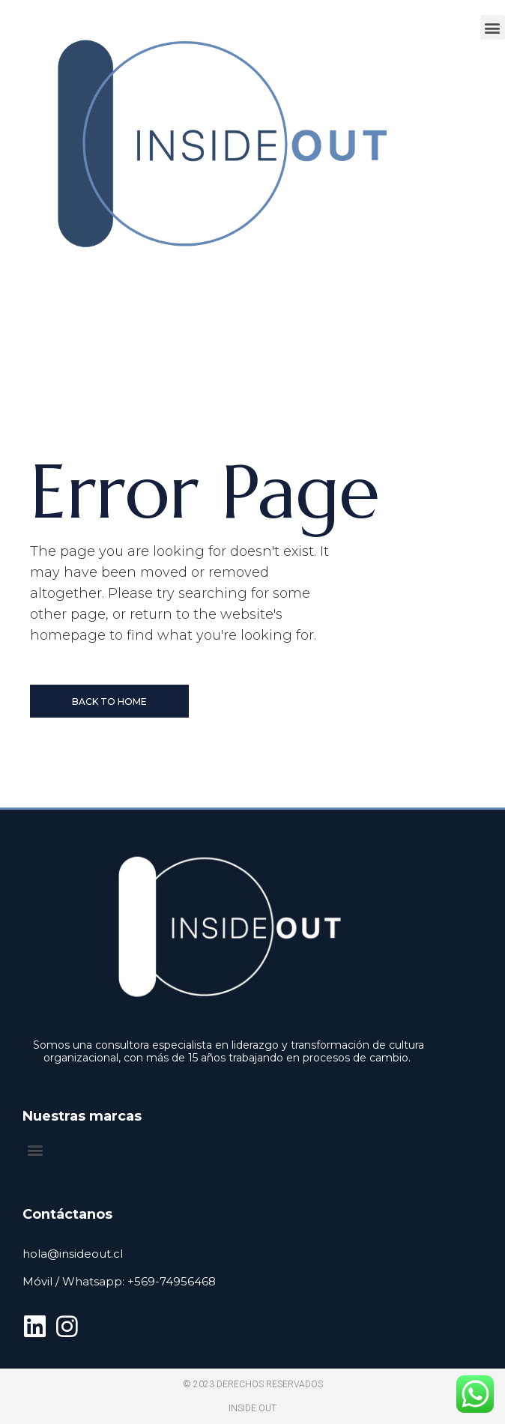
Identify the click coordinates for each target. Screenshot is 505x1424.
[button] (492, 27)
